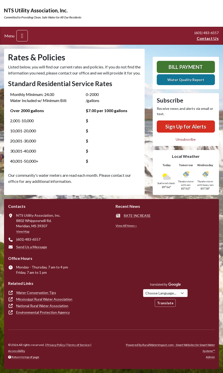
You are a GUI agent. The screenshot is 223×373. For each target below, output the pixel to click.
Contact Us (208, 38)
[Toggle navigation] (22, 35)
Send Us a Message (31, 247)
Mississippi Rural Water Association (44, 299)
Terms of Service (78, 345)
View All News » (126, 226)
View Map (22, 231)
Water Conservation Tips (36, 292)
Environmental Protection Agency (43, 312)
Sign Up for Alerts (185, 126)
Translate (165, 303)
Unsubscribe (186, 139)
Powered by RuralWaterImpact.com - (170, 348)
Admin (210, 357)
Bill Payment (186, 67)
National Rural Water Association (42, 306)
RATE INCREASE (137, 215)
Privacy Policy (56, 345)
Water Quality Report (185, 80)
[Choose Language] (165, 293)
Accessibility (16, 351)
